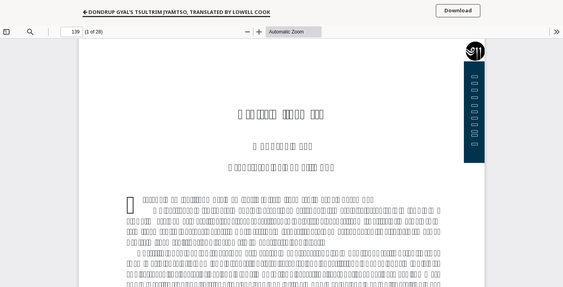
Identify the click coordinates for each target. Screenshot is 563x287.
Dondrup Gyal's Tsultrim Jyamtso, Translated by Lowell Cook (176, 12)
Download (458, 10)
